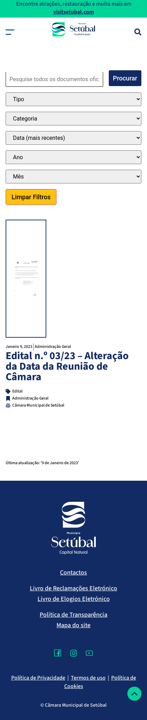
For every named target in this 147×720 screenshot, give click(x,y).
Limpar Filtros (31, 197)
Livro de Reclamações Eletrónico (73, 588)
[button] (10, 32)
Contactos (73, 572)
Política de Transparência (73, 614)
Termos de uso (88, 678)
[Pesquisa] (137, 31)
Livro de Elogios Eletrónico (74, 599)
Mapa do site (73, 625)
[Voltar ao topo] (134, 694)
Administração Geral (53, 347)
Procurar (125, 78)
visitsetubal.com (73, 12)
